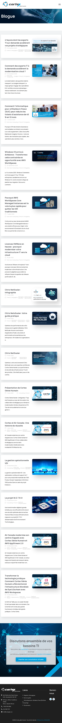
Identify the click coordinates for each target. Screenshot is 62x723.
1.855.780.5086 (7, 706)
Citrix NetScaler (12, 353)
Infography (14, 50)
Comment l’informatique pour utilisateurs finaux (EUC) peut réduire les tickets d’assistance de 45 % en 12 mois (17, 111)
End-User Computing (10, 76)
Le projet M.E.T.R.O (14, 498)
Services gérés (27, 698)
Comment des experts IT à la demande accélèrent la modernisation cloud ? (17, 69)
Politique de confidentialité (43, 720)
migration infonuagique (44, 654)
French (9, 50)
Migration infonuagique (29, 695)
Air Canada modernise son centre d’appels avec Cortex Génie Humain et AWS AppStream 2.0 (17, 539)
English (16, 76)
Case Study (8, 430)
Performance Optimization (28, 50)
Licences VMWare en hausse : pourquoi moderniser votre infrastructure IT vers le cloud (16, 249)
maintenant (24, 649)
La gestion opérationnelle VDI (17, 461)
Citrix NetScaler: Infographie (13, 291)
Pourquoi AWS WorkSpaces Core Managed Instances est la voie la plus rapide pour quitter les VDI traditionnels (17, 204)
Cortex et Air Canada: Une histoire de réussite (17, 424)
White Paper (27, 321)
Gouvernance (27, 705)
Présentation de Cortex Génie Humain (16, 389)
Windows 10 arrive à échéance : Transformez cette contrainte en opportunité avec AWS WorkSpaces (16, 157)
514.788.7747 (6, 709)
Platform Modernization (27, 430)
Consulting (22, 393)
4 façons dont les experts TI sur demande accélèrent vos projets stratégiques (17, 43)
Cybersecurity (15, 597)
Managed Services (20, 50)
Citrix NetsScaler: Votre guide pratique (16, 314)
